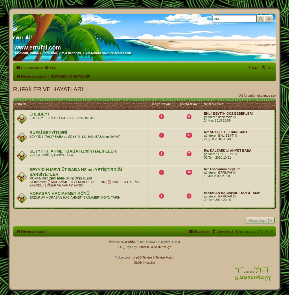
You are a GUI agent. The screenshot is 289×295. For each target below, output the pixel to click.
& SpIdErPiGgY (161, 247)
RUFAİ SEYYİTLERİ (48, 132)
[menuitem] (50, 67)
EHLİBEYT (40, 114)
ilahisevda (225, 117)
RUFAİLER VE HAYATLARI (48, 89)
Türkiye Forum (164, 257)
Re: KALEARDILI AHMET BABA (227, 150)
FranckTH (144, 247)
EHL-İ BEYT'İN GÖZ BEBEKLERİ (228, 113)
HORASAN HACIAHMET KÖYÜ (59, 193)
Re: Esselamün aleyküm (222, 169)
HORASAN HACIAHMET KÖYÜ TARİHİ (232, 193)
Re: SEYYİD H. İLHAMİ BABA (226, 132)
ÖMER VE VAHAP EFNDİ (63, 185)
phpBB (129, 241)
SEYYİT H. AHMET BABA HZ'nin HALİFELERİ (73, 151)
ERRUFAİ (225, 172)
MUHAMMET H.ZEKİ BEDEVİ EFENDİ (76, 182)
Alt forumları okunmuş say (257, 95)
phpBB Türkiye (142, 257)
